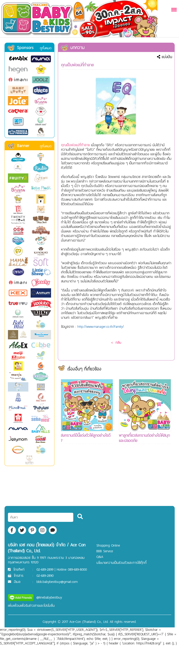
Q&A (99, 557)
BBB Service (104, 551)
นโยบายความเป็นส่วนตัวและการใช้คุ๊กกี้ (121, 562)
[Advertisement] (87, 483)
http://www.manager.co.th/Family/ (100, 326)
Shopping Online (108, 545)
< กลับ (116, 342)
